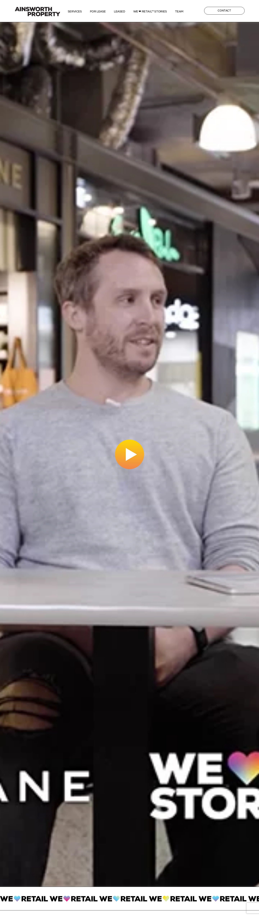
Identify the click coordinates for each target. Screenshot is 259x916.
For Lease (98, 11)
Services (75, 11)
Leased (119, 11)
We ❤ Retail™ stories (150, 11)
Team (179, 11)
